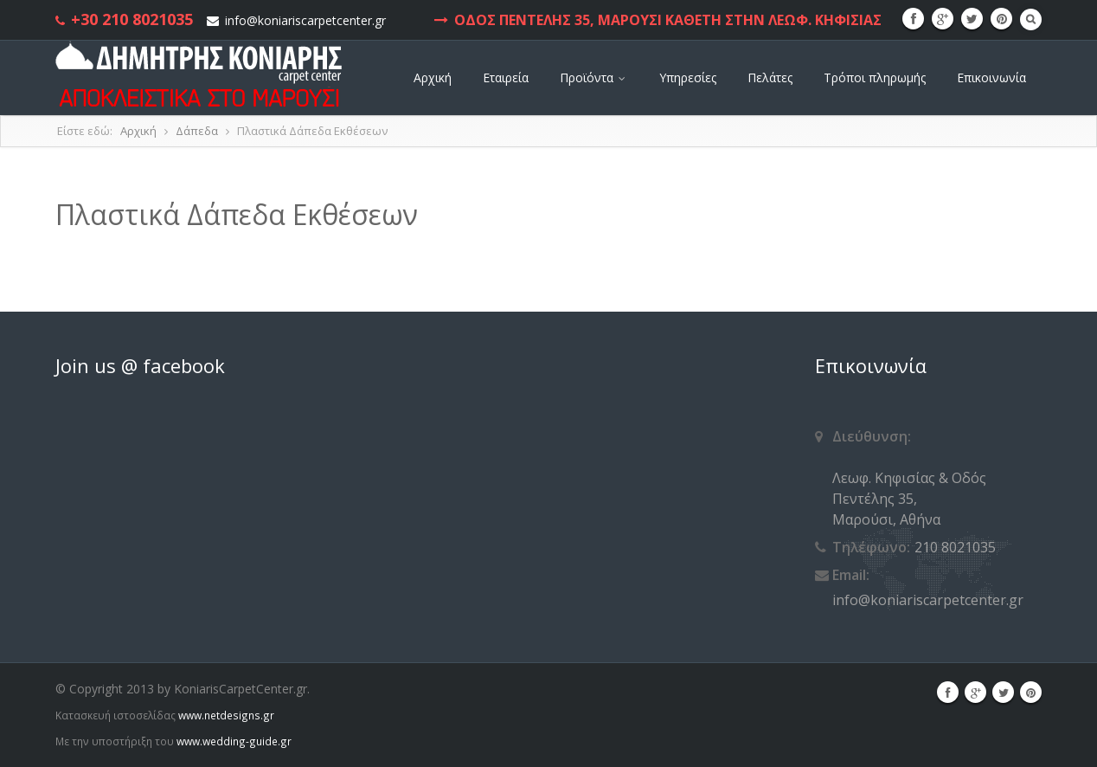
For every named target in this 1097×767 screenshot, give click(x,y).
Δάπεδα (197, 131)
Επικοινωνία (991, 77)
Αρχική (433, 77)
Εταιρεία (506, 77)
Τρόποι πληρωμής (875, 77)
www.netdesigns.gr (226, 715)
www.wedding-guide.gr (234, 741)
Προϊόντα (594, 77)
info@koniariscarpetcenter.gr (305, 20)
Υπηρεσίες (687, 77)
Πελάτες (769, 77)
